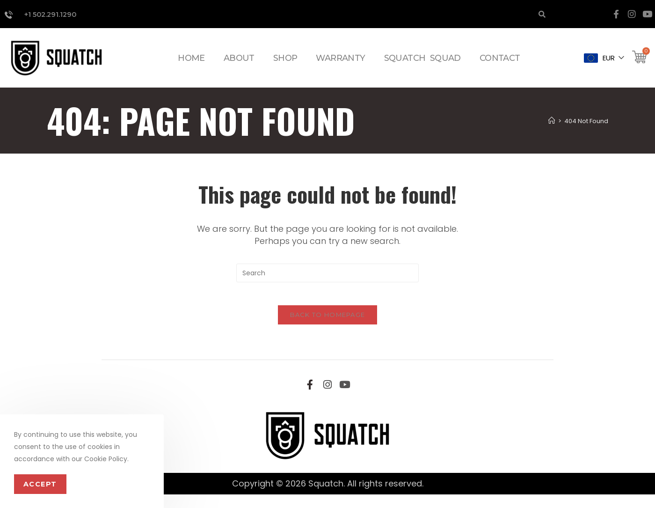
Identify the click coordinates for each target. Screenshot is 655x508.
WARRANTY (340, 64)
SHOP (285, 64)
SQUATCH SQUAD (422, 64)
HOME (191, 64)
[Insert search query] (327, 281)
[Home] (552, 129)
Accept (37, 484)
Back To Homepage (327, 327)
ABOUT (239, 64)
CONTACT (500, 64)
